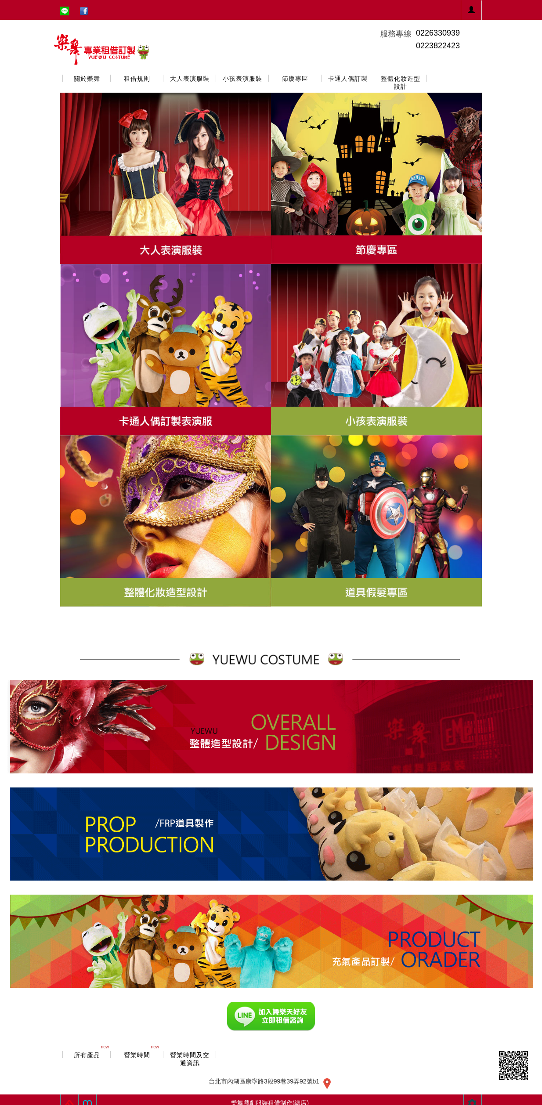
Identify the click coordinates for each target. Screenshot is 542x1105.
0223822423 (438, 45)
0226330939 (438, 33)
